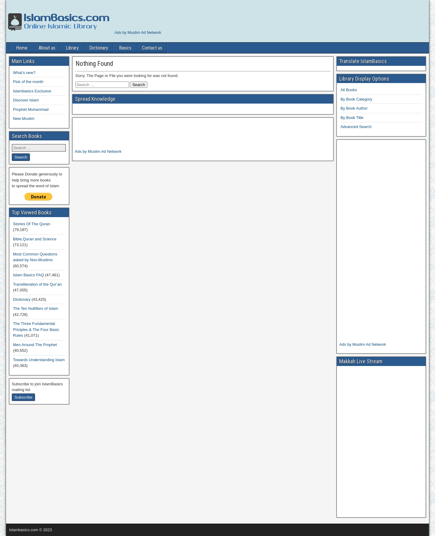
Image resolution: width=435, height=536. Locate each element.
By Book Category (356, 99)
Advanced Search (356, 126)
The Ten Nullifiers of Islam (35, 308)
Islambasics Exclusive (32, 91)
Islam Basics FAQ (28, 275)
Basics (125, 48)
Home (21, 48)
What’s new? (24, 72)
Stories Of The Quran (31, 224)
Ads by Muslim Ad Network (137, 32)
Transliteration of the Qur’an (37, 284)
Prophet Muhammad (31, 109)
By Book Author (354, 108)
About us (47, 48)
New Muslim (23, 118)
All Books (348, 90)
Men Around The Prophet (35, 344)
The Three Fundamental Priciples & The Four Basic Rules (36, 329)
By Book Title (351, 117)
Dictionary (98, 48)
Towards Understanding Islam (39, 360)
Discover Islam (26, 100)
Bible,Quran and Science (34, 239)
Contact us (152, 48)
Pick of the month (28, 81)
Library (72, 48)
